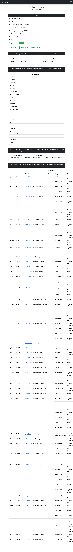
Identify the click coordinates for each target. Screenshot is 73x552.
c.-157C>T (27, 367)
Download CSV (14, 47)
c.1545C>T (28, 398)
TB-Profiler (5, 2)
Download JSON (35, 47)
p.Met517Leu (28, 443)
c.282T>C (27, 219)
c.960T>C (27, 224)
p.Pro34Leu (28, 247)
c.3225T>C (28, 266)
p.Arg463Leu (28, 357)
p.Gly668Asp (28, 196)
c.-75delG (27, 505)
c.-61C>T (27, 257)
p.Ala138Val (28, 539)
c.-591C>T (27, 460)
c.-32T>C (27, 439)
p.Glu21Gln (28, 177)
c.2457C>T (28, 453)
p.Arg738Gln (28, 496)
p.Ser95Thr (28, 186)
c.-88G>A (27, 393)
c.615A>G (27, 534)
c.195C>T (27, 383)
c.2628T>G (28, 262)
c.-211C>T (27, 520)
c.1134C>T (28, 465)
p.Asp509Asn (28, 352)
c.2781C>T (28, 500)
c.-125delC (28, 388)
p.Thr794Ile (28, 288)
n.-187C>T (27, 323)
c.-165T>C (27, 299)
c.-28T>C (27, 304)
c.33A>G (27, 348)
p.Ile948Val (28, 276)
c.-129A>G (27, 372)
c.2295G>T (28, 206)
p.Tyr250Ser (28, 434)
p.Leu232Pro (28, 343)
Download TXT (24, 47)
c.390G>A (27, 240)
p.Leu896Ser (28, 362)
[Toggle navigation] (71, 2)
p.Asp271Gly (28, 271)
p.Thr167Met (28, 252)
